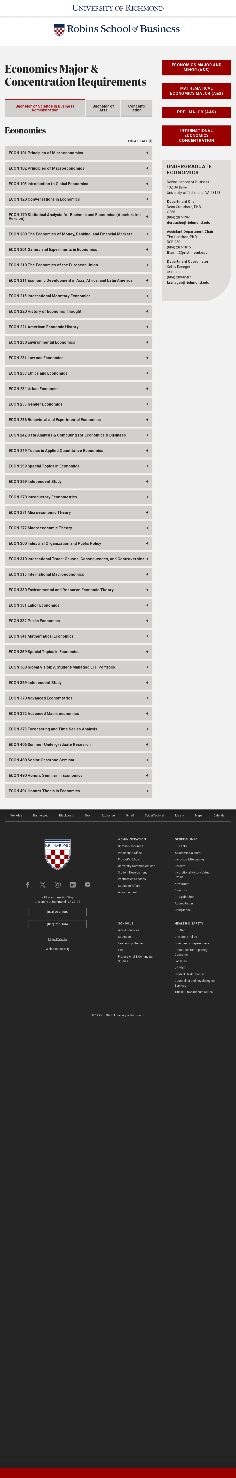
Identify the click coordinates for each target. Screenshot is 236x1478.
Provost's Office (128, 1304)
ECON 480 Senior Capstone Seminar (42, 1205)
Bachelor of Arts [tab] (103, 108)
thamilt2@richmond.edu (187, 253)
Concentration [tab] (137, 108)
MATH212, (107, 483)
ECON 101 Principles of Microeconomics (46, 598)
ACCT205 (31, 198)
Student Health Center (189, 1419)
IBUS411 (111, 346)
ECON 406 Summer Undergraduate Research (50, 1189)
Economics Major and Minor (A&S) (197, 67)
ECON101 (30, 227)
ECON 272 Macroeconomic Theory (40, 973)
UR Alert (180, 1375)
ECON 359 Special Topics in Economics (44, 1096)
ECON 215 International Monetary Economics (50, 741)
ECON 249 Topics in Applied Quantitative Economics (56, 895)
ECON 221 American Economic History (44, 772)
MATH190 (68, 483)
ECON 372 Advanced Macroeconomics (44, 1158)
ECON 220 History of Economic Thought (45, 756)
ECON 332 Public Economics (34, 1065)
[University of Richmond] (118, 8)
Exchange (108, 1260)
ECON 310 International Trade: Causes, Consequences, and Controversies (76, 1004)
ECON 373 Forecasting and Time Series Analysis (53, 1174)
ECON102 (30, 237)
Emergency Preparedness (192, 1388)
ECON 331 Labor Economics (34, 1050)
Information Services (132, 1324)
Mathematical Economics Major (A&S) (196, 91)
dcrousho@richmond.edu (188, 223)
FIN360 (28, 297)
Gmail (130, 1260)
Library (179, 1260)
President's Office (130, 1297)
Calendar (219, 1260)
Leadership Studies (131, 1388)
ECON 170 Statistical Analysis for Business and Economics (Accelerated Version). (75, 661)
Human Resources (130, 1291)
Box (87, 1260)
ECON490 (97, 445)
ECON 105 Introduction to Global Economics (48, 628)
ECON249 (21, 499)
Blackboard (66, 1260)
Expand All (138, 586)
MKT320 (30, 336)
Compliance (183, 1355)
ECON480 (31, 445)
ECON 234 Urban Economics (34, 833)
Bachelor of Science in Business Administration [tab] (45, 108)
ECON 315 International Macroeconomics (46, 1019)
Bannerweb (40, 1260)
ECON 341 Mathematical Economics (41, 1081)
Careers (180, 1311)
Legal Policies (57, 1384)
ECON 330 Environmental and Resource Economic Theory (61, 1035)
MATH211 (31, 247)
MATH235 (133, 483)
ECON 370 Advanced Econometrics (40, 1143)
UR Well (180, 1412)
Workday (16, 1260)
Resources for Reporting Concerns (191, 1397)
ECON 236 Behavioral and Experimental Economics (55, 864)
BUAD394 (30, 277)
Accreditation (184, 1348)
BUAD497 (31, 287)
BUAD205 (30, 217)
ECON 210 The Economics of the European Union (53, 710)
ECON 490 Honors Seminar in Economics (46, 1220)
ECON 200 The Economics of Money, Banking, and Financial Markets (71, 679)
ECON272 (30, 419)
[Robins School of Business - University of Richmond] (118, 31)
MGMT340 (31, 326)
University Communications (136, 1311)
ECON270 (30, 399)
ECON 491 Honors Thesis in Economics (44, 1236)
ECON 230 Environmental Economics (42, 787)
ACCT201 (30, 188)
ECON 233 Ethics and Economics (38, 818)
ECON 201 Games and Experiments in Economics (53, 694)
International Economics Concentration (196, 135)
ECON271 (30, 409)
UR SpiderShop (184, 1342)
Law (120, 1395)
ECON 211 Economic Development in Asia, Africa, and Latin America (71, 725)
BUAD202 (30, 207)
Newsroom (182, 1328)
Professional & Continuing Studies (135, 1404)
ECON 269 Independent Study (35, 926)
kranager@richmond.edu (188, 283)
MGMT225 (31, 307)
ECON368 (46, 499)
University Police (186, 1381)
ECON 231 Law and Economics (36, 803)
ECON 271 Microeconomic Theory (40, 957)
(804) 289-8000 (57, 1357)
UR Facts (181, 1291)
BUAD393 (31, 267)
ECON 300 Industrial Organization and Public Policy (55, 988)
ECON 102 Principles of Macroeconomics (46, 613)
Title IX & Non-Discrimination (194, 1437)
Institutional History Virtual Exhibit (192, 1320)
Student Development (132, 1317)
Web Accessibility (58, 1393)
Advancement (127, 1337)
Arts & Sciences (128, 1375)
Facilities (181, 1406)
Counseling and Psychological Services (195, 1428)
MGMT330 (31, 316)
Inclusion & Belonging (189, 1304)
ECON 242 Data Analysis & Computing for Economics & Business (67, 880)
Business (124, 1381)
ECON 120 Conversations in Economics (44, 644)
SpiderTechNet (154, 1260)
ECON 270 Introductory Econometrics (43, 942)
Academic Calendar (188, 1297)
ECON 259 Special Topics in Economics (44, 911)
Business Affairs (129, 1330)
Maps (198, 1260)
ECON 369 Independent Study (35, 1127)
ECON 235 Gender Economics (35, 849)
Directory (181, 1335)
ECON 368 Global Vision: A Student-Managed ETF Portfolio (62, 1112)
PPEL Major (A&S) (196, 112)
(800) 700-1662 (57, 1369)
